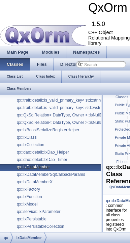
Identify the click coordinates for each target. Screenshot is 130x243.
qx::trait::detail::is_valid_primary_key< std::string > (61, 100)
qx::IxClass (27, 137)
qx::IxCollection (30, 144)
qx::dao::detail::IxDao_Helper (43, 152)
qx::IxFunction (29, 196)
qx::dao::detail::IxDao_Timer (42, 159)
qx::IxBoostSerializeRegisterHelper (48, 130)
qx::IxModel (27, 204)
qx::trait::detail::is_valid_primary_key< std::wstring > (63, 107)
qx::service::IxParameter (38, 211)
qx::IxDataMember (33, 167)
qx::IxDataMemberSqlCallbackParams (51, 174)
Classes (122, 97)
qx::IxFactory (28, 189)
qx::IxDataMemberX (35, 182)
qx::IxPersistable (31, 219)
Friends (122, 162)
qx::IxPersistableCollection (40, 226)
